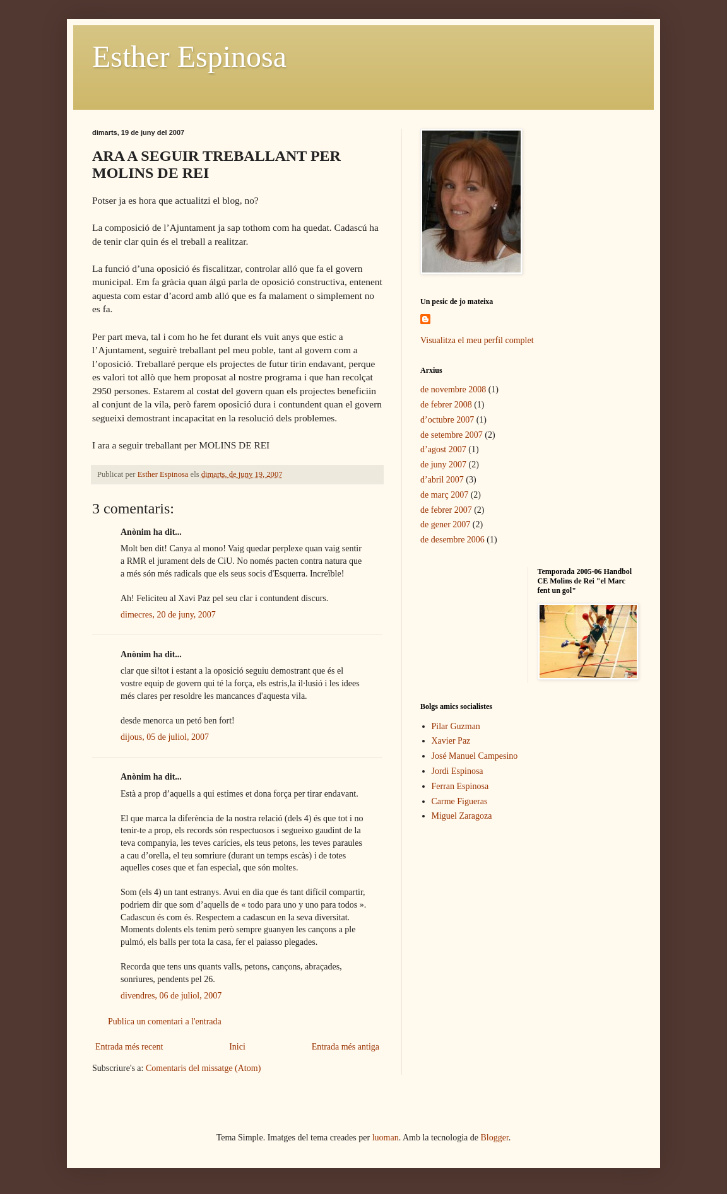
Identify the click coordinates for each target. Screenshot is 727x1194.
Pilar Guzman (456, 726)
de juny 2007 (443, 464)
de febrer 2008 (446, 404)
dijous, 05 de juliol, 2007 (165, 737)
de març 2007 (444, 495)
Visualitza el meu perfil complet (477, 340)
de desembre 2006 (452, 539)
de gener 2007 (445, 524)
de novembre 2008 (453, 389)
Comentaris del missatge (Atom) (203, 1068)
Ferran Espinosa (460, 786)
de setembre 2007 (451, 435)
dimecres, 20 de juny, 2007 (168, 614)
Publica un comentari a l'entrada (165, 1021)
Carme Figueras (460, 801)
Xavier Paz (451, 741)
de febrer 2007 (446, 510)
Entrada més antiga (345, 1046)
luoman (385, 1137)
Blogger (495, 1137)
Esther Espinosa (189, 56)
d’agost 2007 (443, 449)
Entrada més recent (129, 1046)
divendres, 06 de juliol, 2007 (171, 995)
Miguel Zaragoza (462, 816)
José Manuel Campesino (475, 756)
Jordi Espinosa (457, 771)
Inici (237, 1046)
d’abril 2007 (442, 479)
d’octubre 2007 (447, 419)
